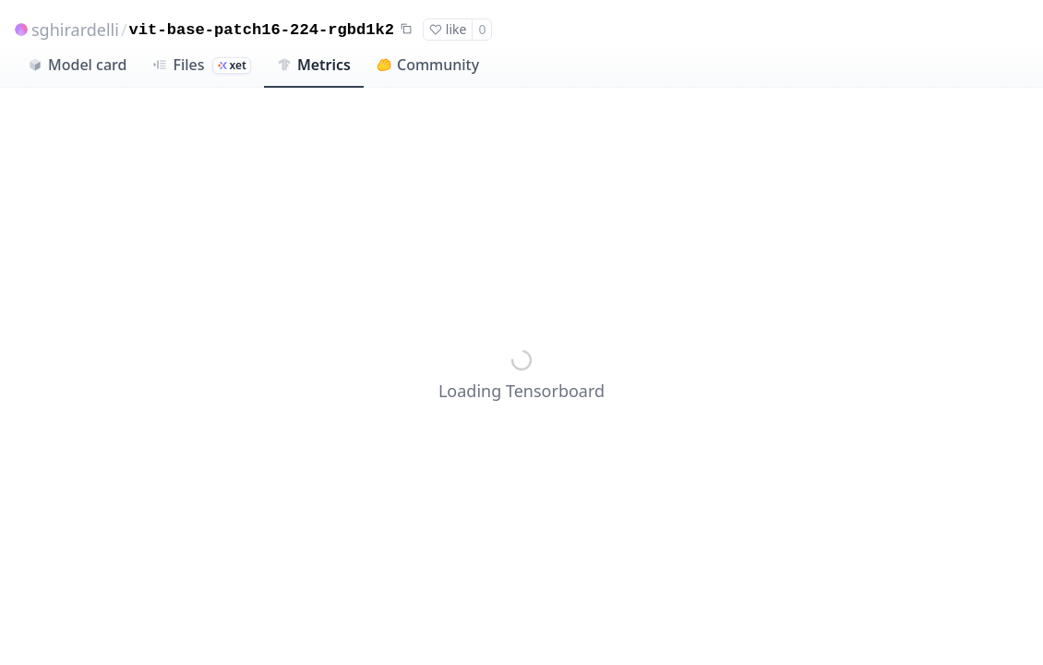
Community (428, 64)
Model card (77, 64)
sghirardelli (75, 29)
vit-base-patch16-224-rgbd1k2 (262, 30)
